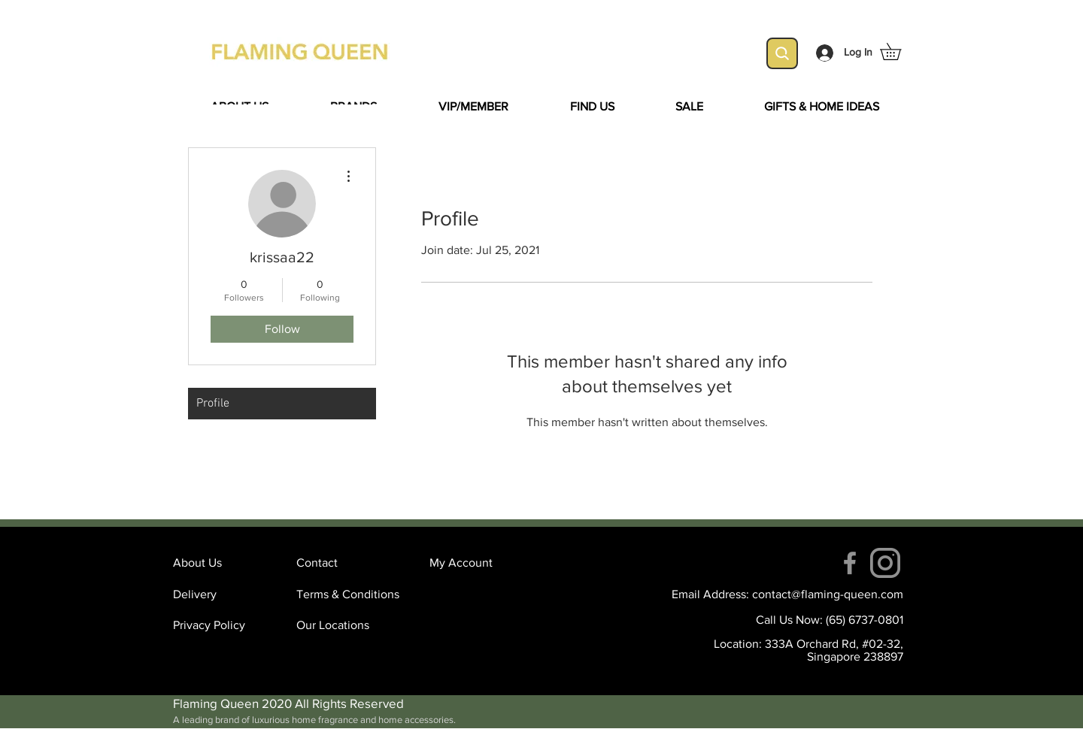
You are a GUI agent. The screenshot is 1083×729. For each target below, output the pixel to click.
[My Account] (482, 563)
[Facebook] (850, 563)
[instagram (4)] (885, 563)
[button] (899, 51)
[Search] (782, 53)
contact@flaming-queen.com (827, 594)
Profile (212, 403)
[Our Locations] (349, 625)
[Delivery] (226, 594)
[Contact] (349, 563)
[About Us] (226, 563)
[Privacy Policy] (226, 625)
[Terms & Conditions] (349, 594)
